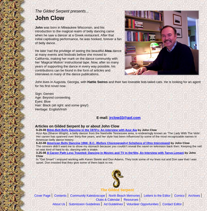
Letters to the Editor (157, 195)
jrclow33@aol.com (125, 118)
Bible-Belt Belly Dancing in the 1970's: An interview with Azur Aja (92, 129)
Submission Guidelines (84, 204)
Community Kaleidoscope (87, 195)
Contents (60, 195)
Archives (194, 195)
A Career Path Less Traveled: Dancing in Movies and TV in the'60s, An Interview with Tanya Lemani (115, 152)
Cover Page (42, 195)
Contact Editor (172, 204)
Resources (131, 199)
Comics (179, 195)
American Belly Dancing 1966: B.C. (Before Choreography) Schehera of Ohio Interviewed (108, 143)
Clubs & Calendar (108, 199)
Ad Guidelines (113, 204)
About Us (59, 204)
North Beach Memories (124, 195)
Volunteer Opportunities (143, 204)
